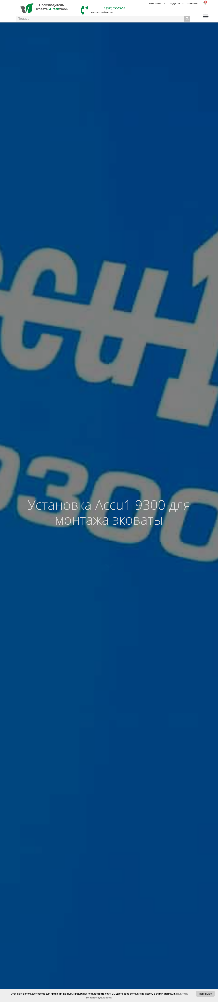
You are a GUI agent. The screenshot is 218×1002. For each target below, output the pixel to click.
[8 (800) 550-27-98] (84, 10)
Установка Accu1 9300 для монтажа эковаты (109, 511)
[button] (205, 16)
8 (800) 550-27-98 (114, 8)
